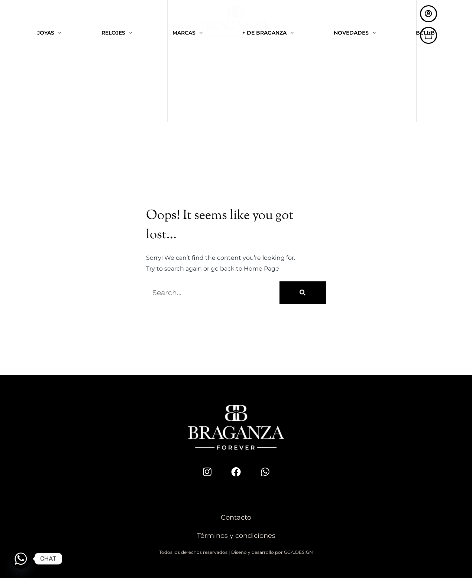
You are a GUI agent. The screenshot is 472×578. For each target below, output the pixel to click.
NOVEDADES (355, 33)
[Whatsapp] (21, 559)
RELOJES (116, 33)
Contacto (236, 517)
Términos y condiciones (236, 536)
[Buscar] (302, 292)
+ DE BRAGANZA (268, 33)
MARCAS (187, 33)
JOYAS (49, 33)
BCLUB (425, 33)
